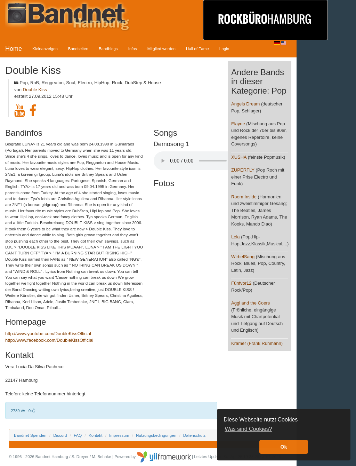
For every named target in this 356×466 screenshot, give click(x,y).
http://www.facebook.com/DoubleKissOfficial (49, 340)
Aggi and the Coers (250, 303)
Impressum (119, 435)
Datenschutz (194, 435)
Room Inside (244, 196)
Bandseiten (78, 48)
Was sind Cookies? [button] (248, 429)
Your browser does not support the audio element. (206, 160)
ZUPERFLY (242, 170)
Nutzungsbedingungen (156, 435)
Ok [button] (283, 447)
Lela (235, 236)
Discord (60, 435)
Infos (132, 48)
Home (13, 48)
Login (224, 48)
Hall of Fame (197, 48)
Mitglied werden (161, 48)
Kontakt (95, 435)
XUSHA (238, 157)
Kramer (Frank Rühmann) (257, 343)
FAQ (78, 435)
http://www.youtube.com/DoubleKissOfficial (48, 333)
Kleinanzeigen (45, 48)
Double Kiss (35, 89)
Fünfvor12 (241, 283)
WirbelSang (242, 256)
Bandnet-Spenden (30, 435)
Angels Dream (245, 103)
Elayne (238, 123)
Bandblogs (108, 48)
